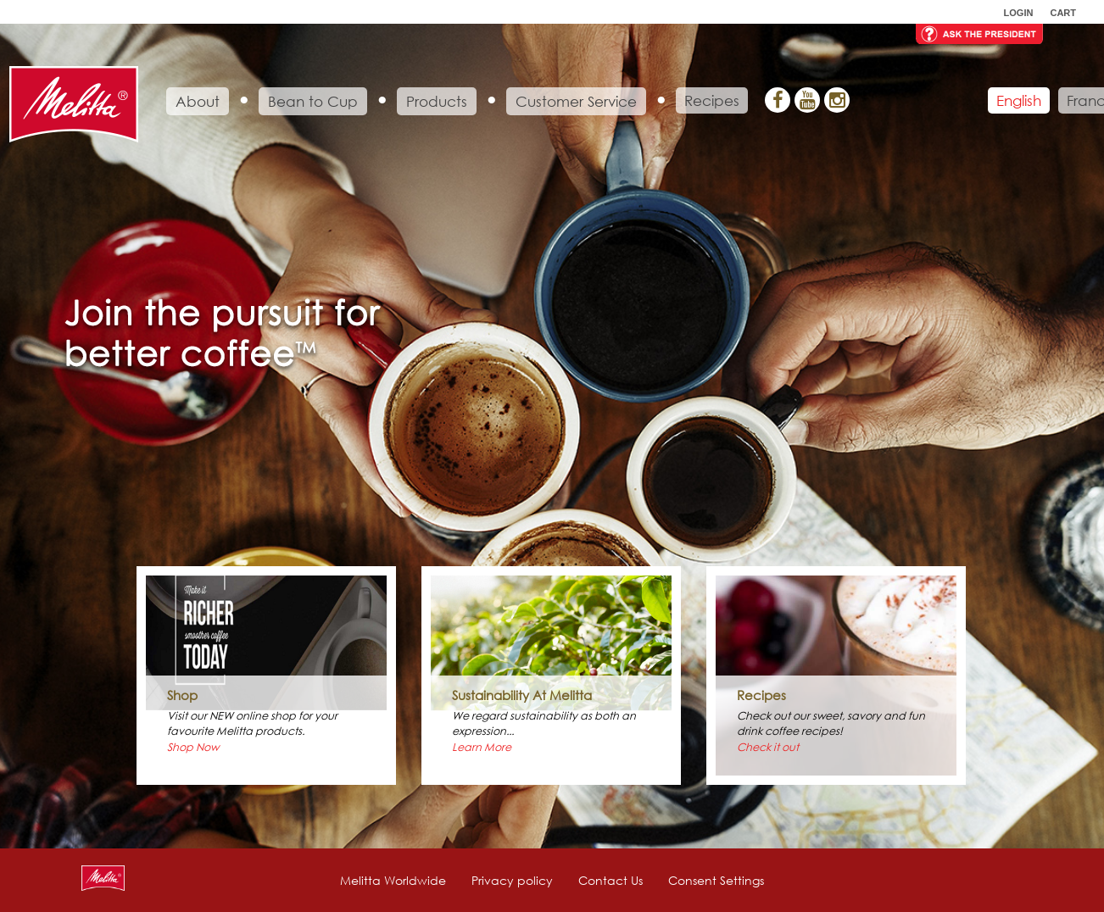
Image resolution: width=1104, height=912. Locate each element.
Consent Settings (716, 880)
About (198, 101)
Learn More (481, 747)
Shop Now (193, 747)
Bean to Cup (313, 101)
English (1018, 100)
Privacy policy (512, 880)
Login (1019, 13)
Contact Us (610, 880)
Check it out (768, 747)
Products (436, 101)
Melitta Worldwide (393, 880)
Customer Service (576, 101)
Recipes (711, 100)
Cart (1063, 13)
